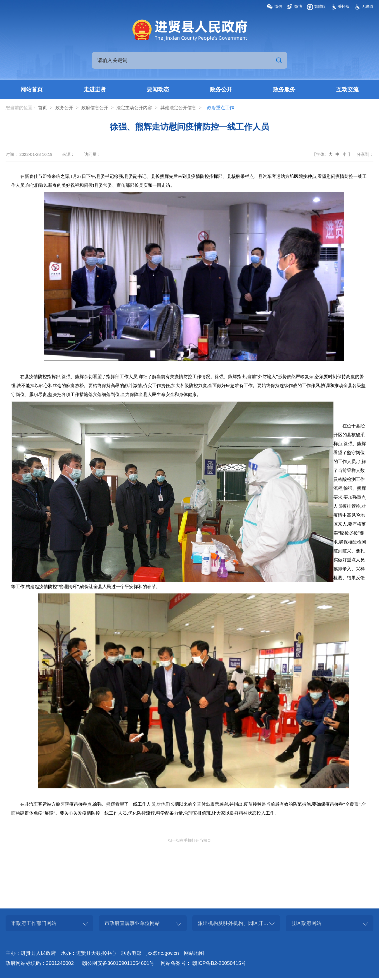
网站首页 (31, 89)
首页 (42, 107)
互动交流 (347, 89)
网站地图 (194, 953)
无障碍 (367, 6)
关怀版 (344, 6)
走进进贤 (95, 89)
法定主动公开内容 (134, 107)
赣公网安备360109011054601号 (118, 963)
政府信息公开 (94, 107)
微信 (278, 6)
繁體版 (320, 6)
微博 (298, 6)
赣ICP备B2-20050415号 (219, 963)
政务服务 (284, 89)
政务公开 (221, 89)
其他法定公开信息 (178, 107)
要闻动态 (158, 89)
